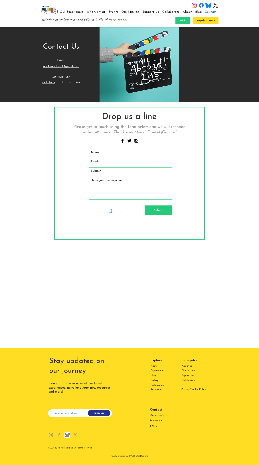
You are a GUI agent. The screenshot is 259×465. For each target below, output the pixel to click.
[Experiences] (157, 370)
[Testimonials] (157, 385)
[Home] (154, 366)
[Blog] (153, 375)
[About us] (187, 366)
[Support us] (188, 375)
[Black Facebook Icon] (122, 140)
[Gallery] (155, 380)
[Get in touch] (157, 415)
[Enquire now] (205, 20)
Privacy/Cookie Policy (193, 389)
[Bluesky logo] (208, 5)
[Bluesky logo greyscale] (67, 435)
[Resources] (156, 389)
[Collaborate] (189, 380)
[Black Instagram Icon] (136, 140)
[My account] (157, 420)
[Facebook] (201, 5)
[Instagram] (194, 5)
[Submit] (158, 210)
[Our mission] (189, 370)
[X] (215, 5)
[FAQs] (182, 20)
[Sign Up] (99, 413)
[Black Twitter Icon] (129, 140)
